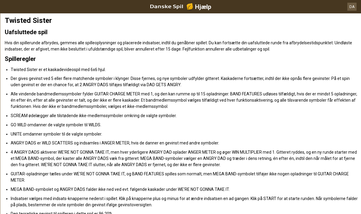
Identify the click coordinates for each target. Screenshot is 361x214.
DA (352, 6)
